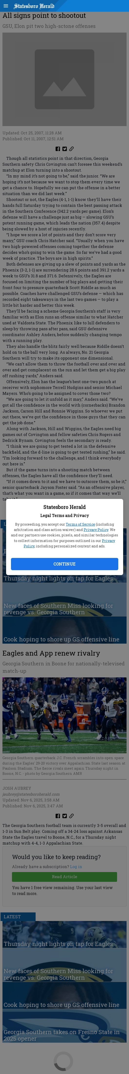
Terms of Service (80, 524)
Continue (64, 564)
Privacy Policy (96, 529)
